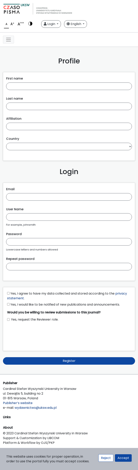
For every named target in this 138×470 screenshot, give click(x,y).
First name (14, 78)
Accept (123, 458)
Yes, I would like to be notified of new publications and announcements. (63, 304)
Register (69, 361)
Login (50, 24)
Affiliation (13, 118)
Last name (14, 98)
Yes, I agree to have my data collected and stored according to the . (67, 296)
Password (14, 234)
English (74, 24)
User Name (14, 209)
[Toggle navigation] (8, 40)
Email (10, 189)
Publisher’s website (18, 403)
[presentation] (37, 334)
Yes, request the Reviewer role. (34, 319)
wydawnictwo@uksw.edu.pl (36, 407)
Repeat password (20, 259)
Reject (106, 458)
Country (12, 138)
